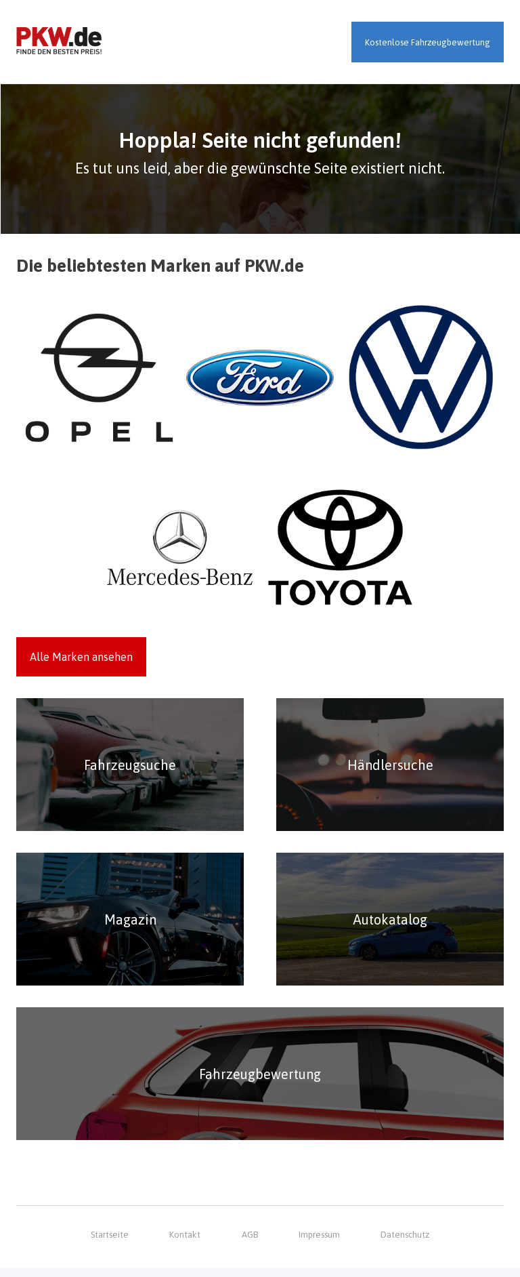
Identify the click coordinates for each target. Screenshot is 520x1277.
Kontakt (185, 1243)
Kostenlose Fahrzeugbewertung (427, 42)
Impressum (319, 1243)
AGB (249, 1243)
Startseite (110, 1243)
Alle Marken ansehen (81, 657)
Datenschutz (405, 1243)
